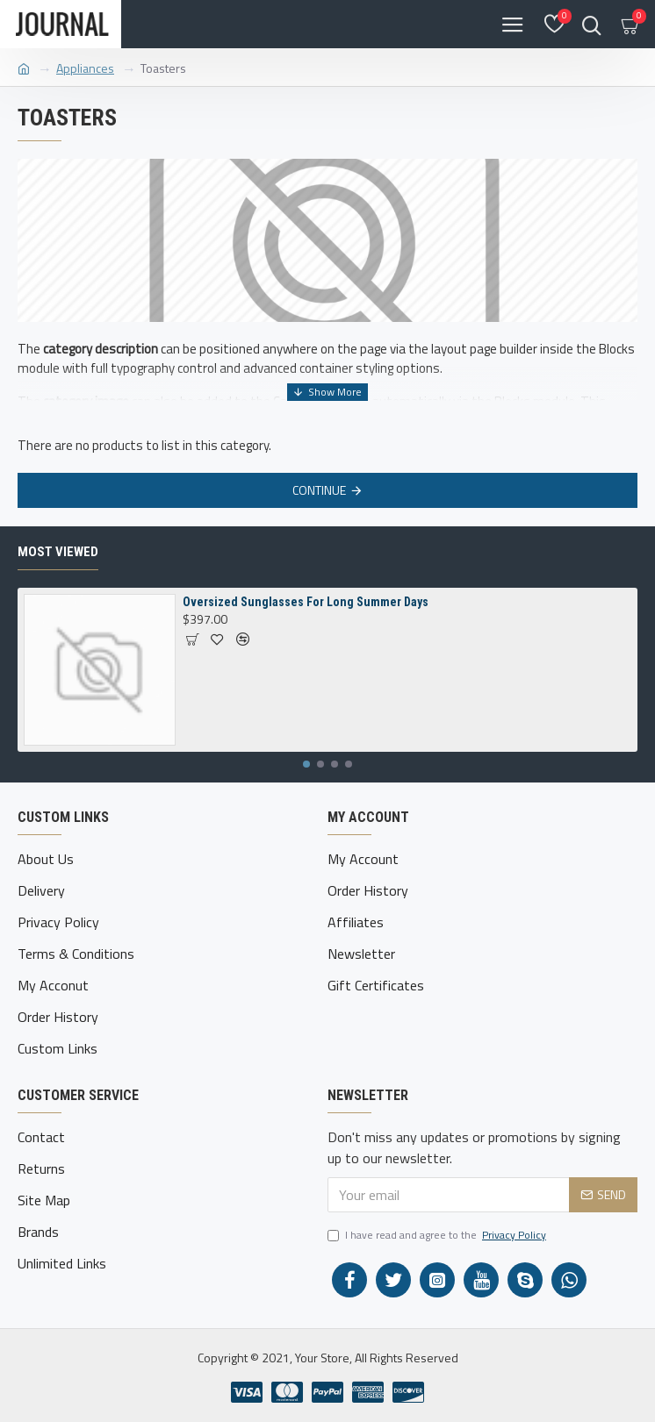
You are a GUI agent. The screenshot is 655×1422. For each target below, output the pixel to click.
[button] (306, 764)
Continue (319, 490)
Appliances (85, 68)
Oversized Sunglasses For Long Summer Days (305, 602)
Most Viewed (58, 552)
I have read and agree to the (438, 1235)
